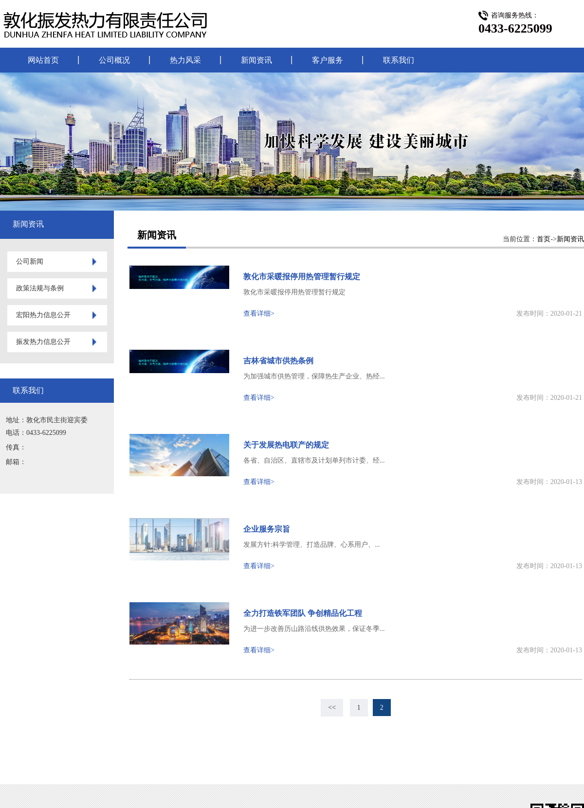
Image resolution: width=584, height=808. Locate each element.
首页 (543, 239)
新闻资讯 (256, 60)
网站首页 (43, 60)
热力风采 (185, 60)
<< (332, 707)
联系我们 (398, 60)
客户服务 (327, 60)
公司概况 (114, 60)
